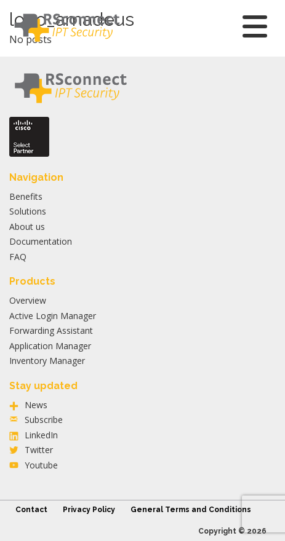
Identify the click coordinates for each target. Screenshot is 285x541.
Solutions (27, 211)
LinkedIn (41, 435)
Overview (27, 300)
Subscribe (44, 419)
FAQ (17, 257)
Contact (31, 509)
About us (27, 226)
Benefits (25, 196)
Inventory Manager (47, 360)
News (36, 405)
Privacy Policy (89, 509)
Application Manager (50, 346)
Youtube (41, 465)
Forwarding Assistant (51, 330)
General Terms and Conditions (190, 509)
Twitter (39, 450)
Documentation (40, 241)
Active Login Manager (52, 316)
